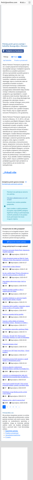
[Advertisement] (16, 24)
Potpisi (16, 57)
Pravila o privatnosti (20, 60)
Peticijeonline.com (9, 2)
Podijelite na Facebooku (12, 51)
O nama (8, 437)
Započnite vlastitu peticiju (16, 242)
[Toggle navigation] (29, 2)
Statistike (7, 60)
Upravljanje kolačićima (12, 435)
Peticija (6, 57)
